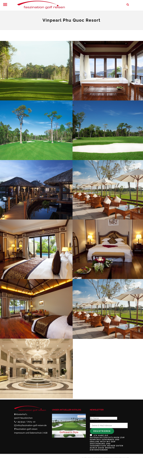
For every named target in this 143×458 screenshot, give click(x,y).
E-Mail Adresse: (99, 421)
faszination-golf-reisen (26, 429)
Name (93, 415)
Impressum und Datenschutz (28, 433)
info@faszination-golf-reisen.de (32, 425)
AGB (45, 433)
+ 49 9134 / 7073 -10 (25, 422)
